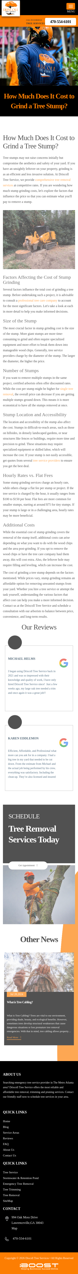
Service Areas (11, 1132)
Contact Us (9, 1155)
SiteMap (8, 1200)
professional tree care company (37, 309)
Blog (6, 1127)
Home (6, 1121)
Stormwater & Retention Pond (21, 1178)
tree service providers (46, 468)
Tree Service (10, 1172)
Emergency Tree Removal (18, 1183)
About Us (8, 1149)
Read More (12, 1045)
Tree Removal (11, 1195)
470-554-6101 (60, 21)
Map (14, 1228)
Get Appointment (26, 873)
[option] (39, 1007)
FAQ (6, 1144)
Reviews (8, 1138)
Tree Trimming (12, 1189)
